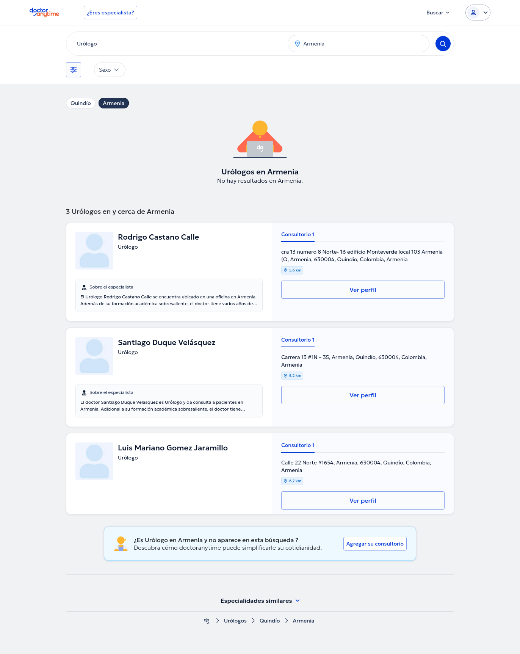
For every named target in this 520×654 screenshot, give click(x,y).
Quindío (80, 103)
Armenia (114, 103)
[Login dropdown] (477, 12)
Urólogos (235, 621)
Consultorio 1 (298, 234)
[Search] (443, 43)
